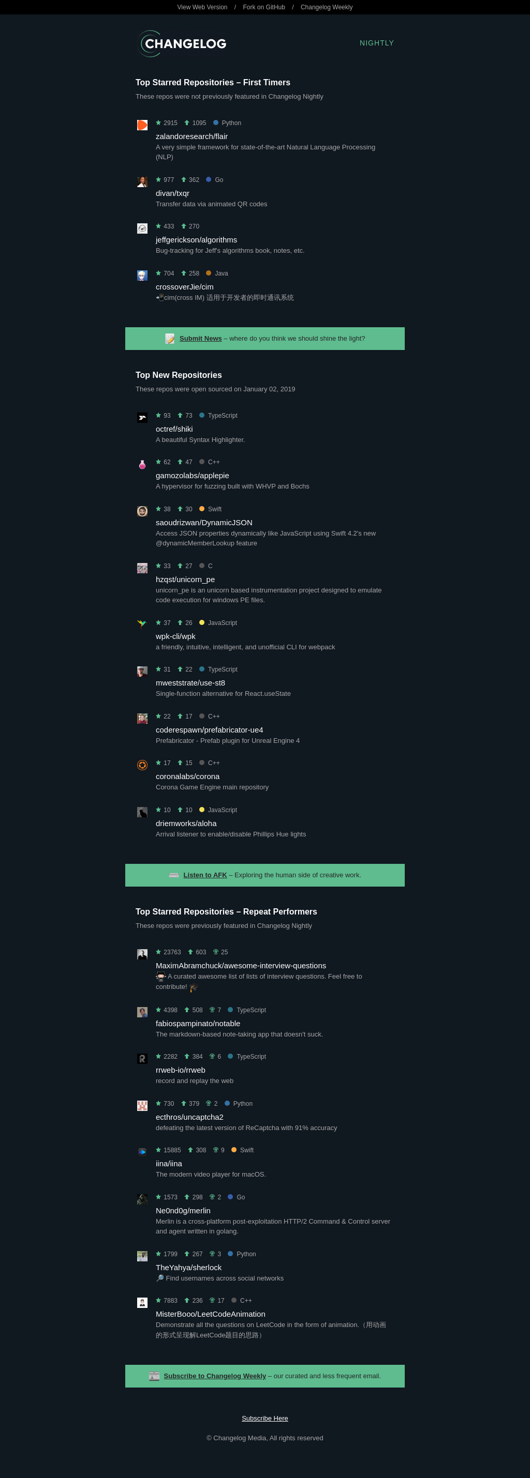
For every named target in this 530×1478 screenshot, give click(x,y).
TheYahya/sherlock (189, 1267)
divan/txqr (172, 193)
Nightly (377, 43)
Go (214, 180)
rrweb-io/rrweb (180, 1069)
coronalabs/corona (187, 776)
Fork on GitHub (264, 7)
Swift (210, 509)
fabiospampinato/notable (198, 1023)
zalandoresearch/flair (192, 136)
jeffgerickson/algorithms (196, 239)
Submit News (201, 338)
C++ (209, 462)
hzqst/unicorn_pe (185, 579)
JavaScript (218, 623)
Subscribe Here (265, 1418)
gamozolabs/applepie (192, 475)
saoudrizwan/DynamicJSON (204, 522)
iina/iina (169, 1163)
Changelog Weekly (327, 7)
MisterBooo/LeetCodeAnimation (211, 1313)
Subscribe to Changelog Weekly (215, 1376)
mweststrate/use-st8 (190, 682)
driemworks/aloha (186, 823)
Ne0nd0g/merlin (183, 1210)
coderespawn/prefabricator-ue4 (209, 729)
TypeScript (218, 415)
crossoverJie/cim (185, 286)
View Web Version (203, 7)
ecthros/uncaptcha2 (190, 1117)
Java (217, 273)
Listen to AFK (205, 875)
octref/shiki (174, 428)
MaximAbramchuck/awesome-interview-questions (241, 965)
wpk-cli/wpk (176, 636)
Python (227, 123)
